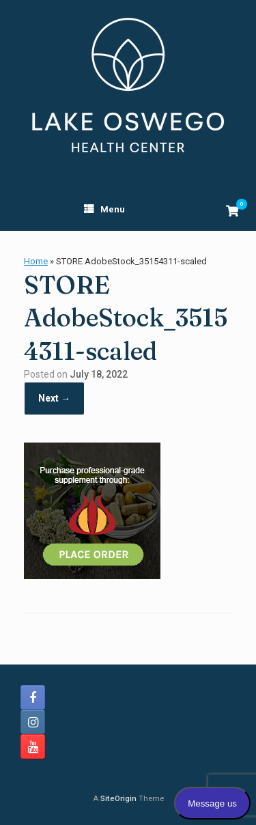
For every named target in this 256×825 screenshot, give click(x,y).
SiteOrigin (118, 798)
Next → (54, 398)
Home (36, 261)
